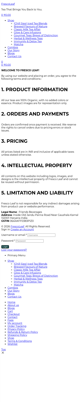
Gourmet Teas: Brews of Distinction (36, 275)
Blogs (11, 293)
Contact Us (14, 296)
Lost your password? (14, 249)
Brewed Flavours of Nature (30, 266)
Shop (11, 260)
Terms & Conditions (20, 341)
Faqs (11, 320)
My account (15, 323)
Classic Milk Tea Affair (27, 269)
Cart (10, 311)
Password (8, 240)
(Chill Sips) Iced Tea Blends (30, 263)
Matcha (18, 284)
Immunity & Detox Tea (28, 281)
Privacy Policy (16, 329)
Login (5, 247)
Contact (12, 317)
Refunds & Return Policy (23, 332)
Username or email (14, 234)
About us (13, 305)
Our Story (14, 290)
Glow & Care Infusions (27, 272)
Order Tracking (17, 326)
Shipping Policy (17, 335)
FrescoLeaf (8, 4)
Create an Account (22, 229)
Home (11, 302)
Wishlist (12, 344)
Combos (13, 287)
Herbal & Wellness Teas (28, 278)
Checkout (14, 314)
